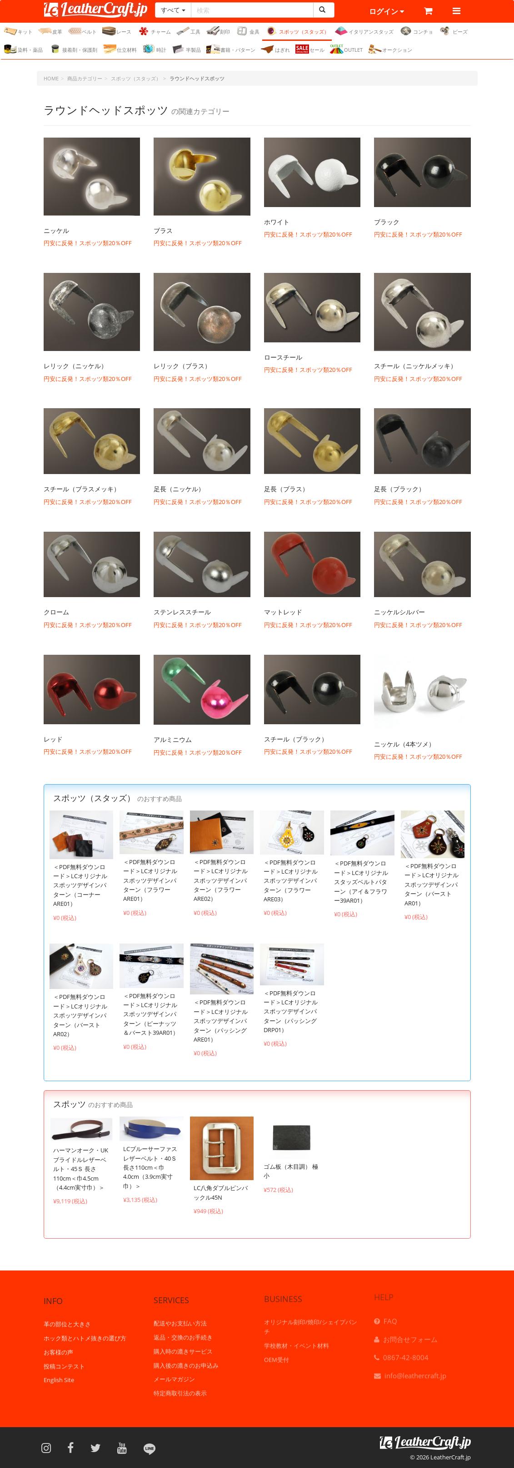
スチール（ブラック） (296, 739)
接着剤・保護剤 (72, 49)
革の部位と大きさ (67, 1318)
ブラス (163, 230)
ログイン (386, 11)
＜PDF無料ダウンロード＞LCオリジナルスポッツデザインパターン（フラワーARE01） (150, 880)
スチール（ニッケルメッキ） (415, 365)
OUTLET (346, 49)
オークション (390, 49)
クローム (56, 612)
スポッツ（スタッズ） (297, 30)
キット (18, 30)
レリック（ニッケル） (75, 365)
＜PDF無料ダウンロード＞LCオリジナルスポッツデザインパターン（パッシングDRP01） (291, 1011)
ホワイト (276, 221)
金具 (247, 30)
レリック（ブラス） (182, 365)
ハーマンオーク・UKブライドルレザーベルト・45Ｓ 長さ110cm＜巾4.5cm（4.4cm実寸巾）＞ (80, 1168)
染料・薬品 (23, 49)
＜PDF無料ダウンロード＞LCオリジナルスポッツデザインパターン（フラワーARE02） (221, 880)
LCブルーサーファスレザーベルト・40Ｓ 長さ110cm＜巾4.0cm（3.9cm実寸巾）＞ (150, 1167)
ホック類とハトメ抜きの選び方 (85, 1332)
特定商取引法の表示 (180, 1386)
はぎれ (275, 49)
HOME (51, 78)
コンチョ (416, 30)
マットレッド (283, 612)
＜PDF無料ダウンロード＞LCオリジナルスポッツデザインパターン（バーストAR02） (80, 1015)
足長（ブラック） (399, 488)
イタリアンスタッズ (364, 30)
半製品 (186, 49)
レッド (53, 739)
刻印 (218, 30)
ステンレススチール (182, 612)
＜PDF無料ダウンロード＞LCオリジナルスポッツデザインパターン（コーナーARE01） (80, 885)
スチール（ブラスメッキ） (82, 488)
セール (309, 49)
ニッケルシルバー (399, 612)
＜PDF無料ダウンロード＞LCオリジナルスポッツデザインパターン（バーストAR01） (431, 884)
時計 (154, 49)
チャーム (154, 30)
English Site (59, 1374)
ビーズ (453, 30)
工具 (188, 30)
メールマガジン (174, 1372)
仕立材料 (120, 49)
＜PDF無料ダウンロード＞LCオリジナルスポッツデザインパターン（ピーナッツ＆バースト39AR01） (151, 1014)
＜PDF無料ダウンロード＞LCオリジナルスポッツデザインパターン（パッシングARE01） (221, 1020)
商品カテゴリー (84, 78)
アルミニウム (173, 739)
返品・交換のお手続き (183, 1330)
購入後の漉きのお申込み (186, 1358)
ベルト (82, 30)
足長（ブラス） (286, 488)
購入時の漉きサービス (183, 1344)
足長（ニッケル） (179, 488)
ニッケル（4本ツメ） (404, 744)
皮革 (50, 30)
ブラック (386, 221)
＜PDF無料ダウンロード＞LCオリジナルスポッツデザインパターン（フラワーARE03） (291, 881)
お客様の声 (58, 1346)
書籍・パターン (230, 49)
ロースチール (283, 357)
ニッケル (56, 230)
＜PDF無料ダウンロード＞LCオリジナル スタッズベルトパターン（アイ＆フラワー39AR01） (361, 882)
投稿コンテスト (64, 1360)
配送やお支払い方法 (180, 1316)
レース (116, 30)
